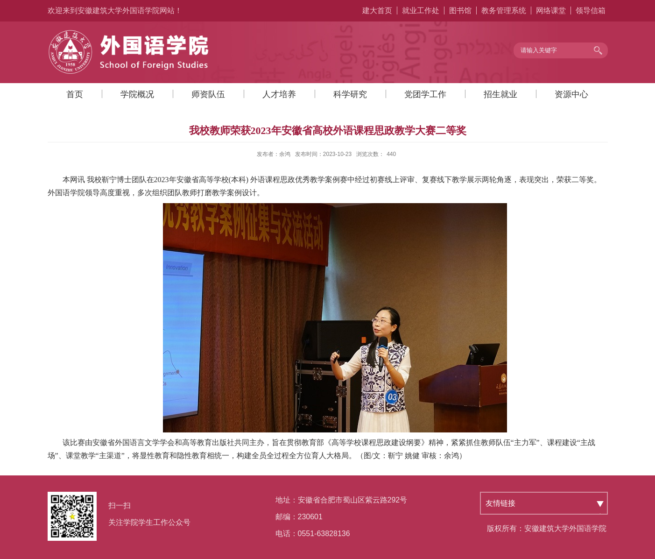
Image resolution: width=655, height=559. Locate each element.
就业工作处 (420, 10)
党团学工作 (425, 94)
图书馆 (460, 10)
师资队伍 (208, 94)
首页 (74, 94)
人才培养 (279, 94)
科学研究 (350, 94)
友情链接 (500, 503)
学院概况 (137, 94)
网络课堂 (551, 10)
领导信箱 (591, 10)
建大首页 (377, 10)
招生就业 (500, 94)
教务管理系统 (503, 10)
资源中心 (571, 94)
